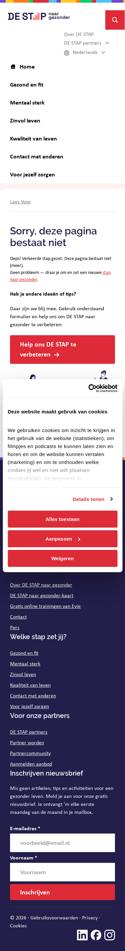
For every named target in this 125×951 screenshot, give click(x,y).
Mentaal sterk (25, 663)
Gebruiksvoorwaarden (54, 917)
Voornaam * (23, 857)
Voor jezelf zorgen (29, 706)
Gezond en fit (24, 652)
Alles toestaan (63, 519)
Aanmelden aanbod (31, 763)
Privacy (90, 917)
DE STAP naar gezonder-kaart (41, 595)
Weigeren (62, 558)
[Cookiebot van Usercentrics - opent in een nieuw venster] (89, 388)
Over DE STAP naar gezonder (41, 584)
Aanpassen (62, 539)
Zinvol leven (23, 674)
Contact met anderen (33, 695)
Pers (14, 627)
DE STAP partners (28, 731)
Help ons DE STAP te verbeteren (48, 349)
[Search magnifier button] (115, 20)
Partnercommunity (30, 753)
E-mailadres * (25, 828)
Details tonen (88, 499)
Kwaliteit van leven (30, 684)
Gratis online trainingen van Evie (45, 605)
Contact (18, 616)
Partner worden (27, 742)
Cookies (18, 925)
